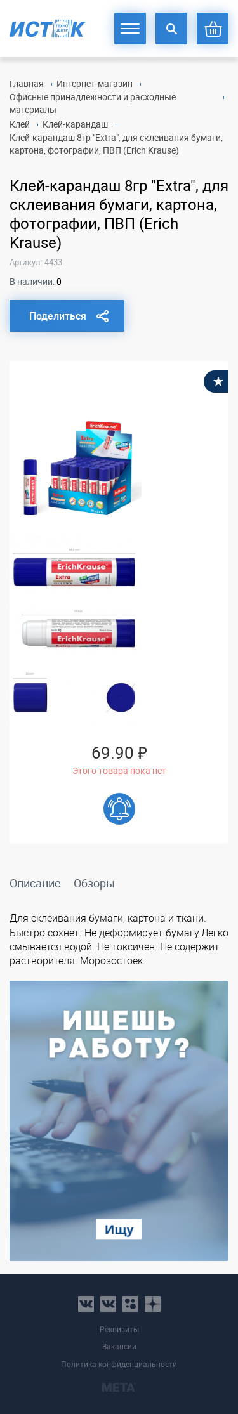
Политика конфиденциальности (119, 1364)
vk (86, 1304)
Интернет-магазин (94, 83)
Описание (35, 883)
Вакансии (119, 1346)
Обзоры (94, 883)
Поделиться (57, 316)
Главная (27, 83)
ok (130, 1304)
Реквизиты (119, 1329)
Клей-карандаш (75, 124)
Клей (20, 124)
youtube (153, 1304)
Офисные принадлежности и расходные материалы (93, 103)
